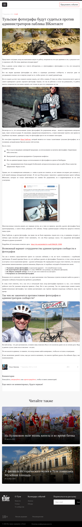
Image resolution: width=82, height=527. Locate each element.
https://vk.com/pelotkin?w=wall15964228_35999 (46, 244)
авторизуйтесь (16, 379)
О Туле (18, 496)
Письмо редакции (21, 516)
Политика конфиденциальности (42, 524)
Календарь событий (36, 496)
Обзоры (30, 504)
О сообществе (19, 507)
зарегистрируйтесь (30, 379)
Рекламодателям (37, 516)
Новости (18, 501)
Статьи (17, 504)
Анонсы (30, 501)
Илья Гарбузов (26, 139)
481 (68, 367)
